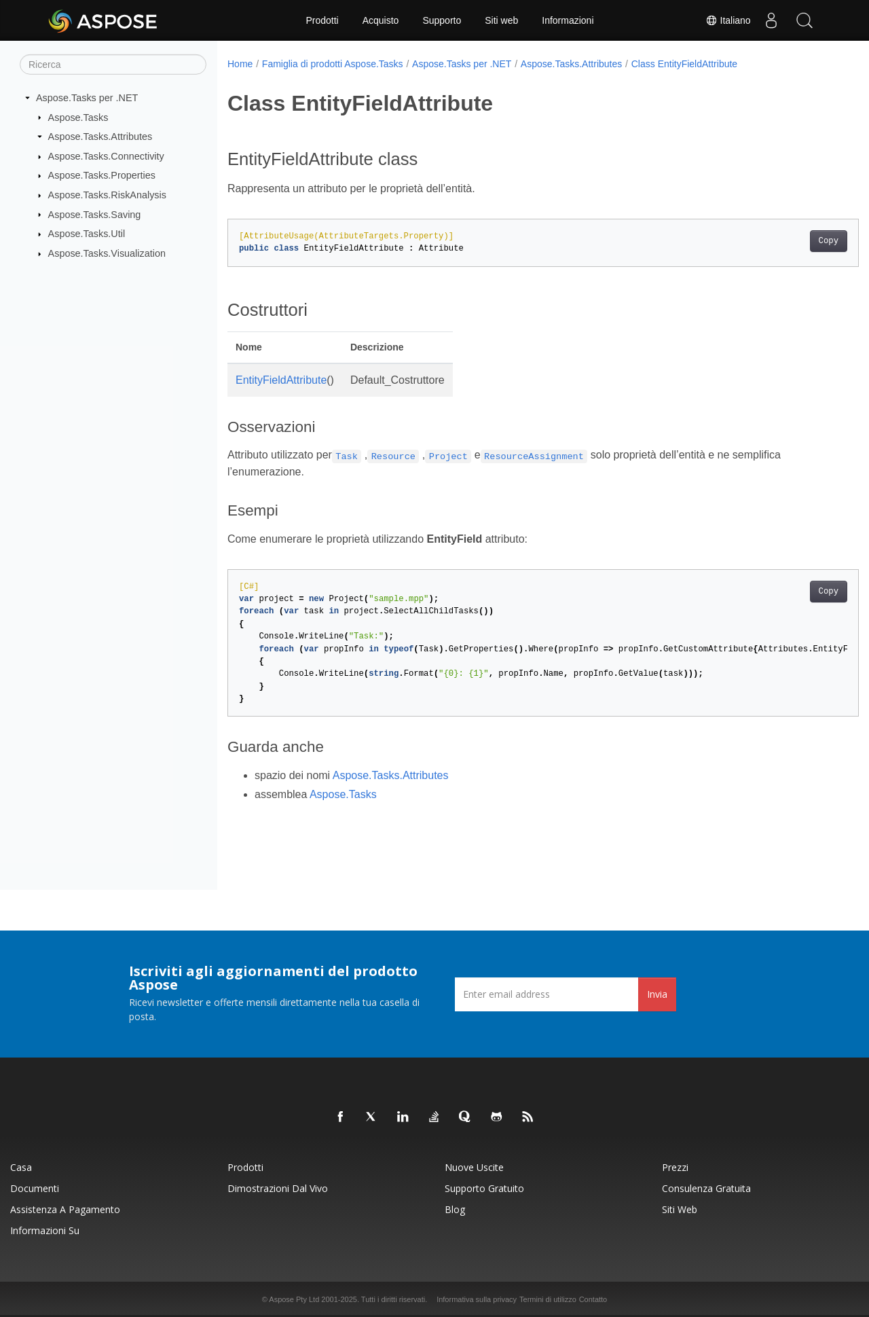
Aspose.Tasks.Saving (94, 214)
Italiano (727, 20)
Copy (784, 241)
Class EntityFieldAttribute (684, 63)
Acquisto (381, 20)
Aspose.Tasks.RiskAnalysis (107, 195)
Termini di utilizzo (547, 1299)
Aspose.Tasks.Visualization (107, 253)
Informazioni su (44, 1230)
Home (240, 63)
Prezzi (675, 1167)
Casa (21, 1167)
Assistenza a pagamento (65, 1209)
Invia (657, 994)
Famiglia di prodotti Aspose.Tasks (332, 63)
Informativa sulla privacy (477, 1299)
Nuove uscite (474, 1167)
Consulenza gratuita (706, 1188)
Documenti (34, 1188)
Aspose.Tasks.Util (87, 233)
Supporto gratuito (484, 1188)
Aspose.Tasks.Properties (101, 175)
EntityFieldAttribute (281, 380)
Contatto (593, 1299)
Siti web (501, 20)
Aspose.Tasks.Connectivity (106, 156)
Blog (455, 1209)
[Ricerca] (113, 64)
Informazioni (567, 20)
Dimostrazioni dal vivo (277, 1188)
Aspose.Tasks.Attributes (100, 136)
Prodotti (322, 20)
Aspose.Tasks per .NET (87, 97)
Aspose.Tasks (78, 116)
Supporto (441, 20)
